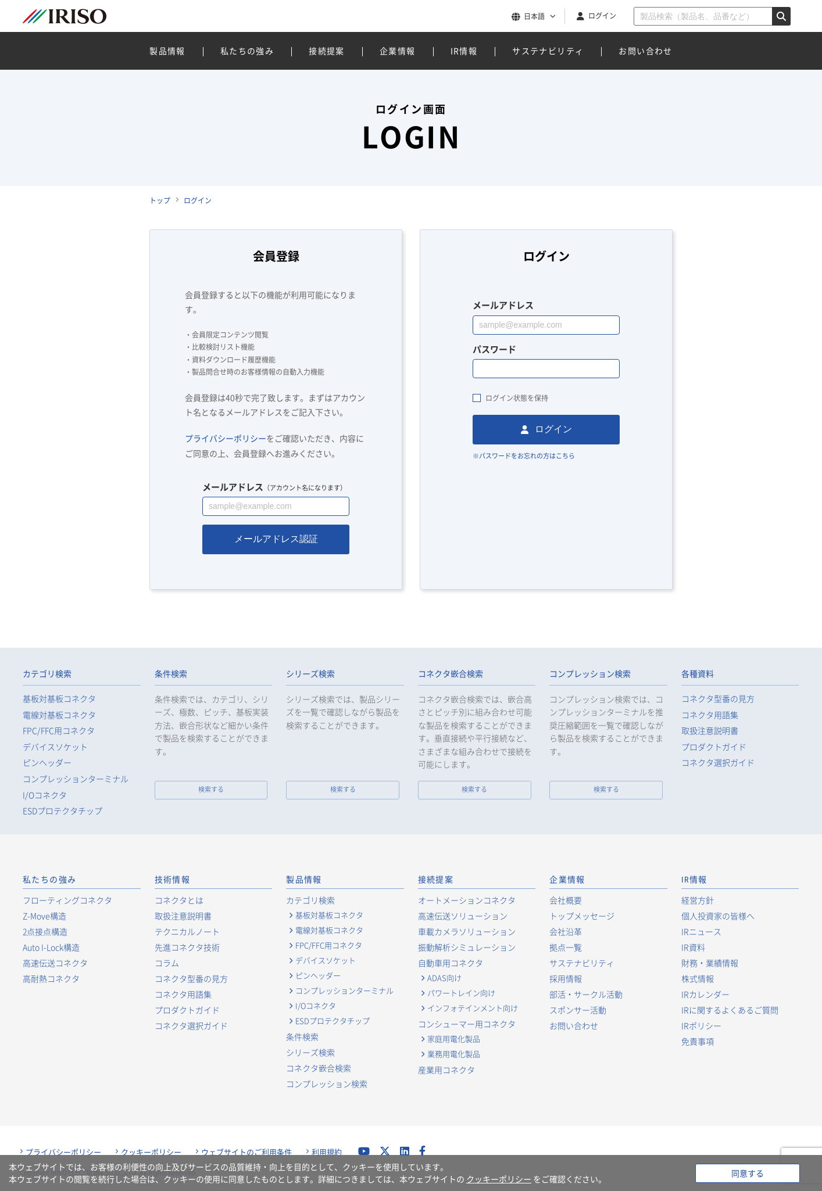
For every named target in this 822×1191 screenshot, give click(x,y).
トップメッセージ (581, 915)
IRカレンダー (705, 994)
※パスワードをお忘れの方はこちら (524, 456)
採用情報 (565, 978)
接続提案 (327, 50)
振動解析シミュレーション (467, 947)
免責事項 (697, 1041)
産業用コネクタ (446, 1069)
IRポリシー (701, 1025)
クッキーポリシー (151, 1152)
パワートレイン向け (461, 993)
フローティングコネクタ (67, 900)
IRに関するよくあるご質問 (729, 1010)
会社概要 (565, 900)
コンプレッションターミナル (75, 778)
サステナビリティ (548, 50)
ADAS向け (444, 977)
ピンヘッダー (47, 762)
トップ (159, 200)
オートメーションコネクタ (467, 900)
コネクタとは (179, 900)
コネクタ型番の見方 (718, 698)
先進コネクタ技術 (187, 947)
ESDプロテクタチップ (62, 810)
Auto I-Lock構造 (51, 947)
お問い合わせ (645, 50)
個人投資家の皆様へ (718, 915)
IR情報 (464, 50)
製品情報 (167, 50)
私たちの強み (247, 50)
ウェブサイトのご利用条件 (246, 1152)
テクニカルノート (187, 931)
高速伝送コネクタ (55, 962)
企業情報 (398, 50)
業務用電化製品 (453, 1054)
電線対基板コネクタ (59, 714)
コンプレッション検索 (590, 674)
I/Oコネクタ (45, 795)
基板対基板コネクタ (59, 698)
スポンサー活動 (577, 1010)
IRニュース (701, 931)
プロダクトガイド (713, 746)
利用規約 (327, 1152)
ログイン (602, 15)
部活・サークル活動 (586, 994)
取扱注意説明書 (709, 730)
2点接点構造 (45, 931)
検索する (211, 789)
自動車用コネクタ (450, 962)
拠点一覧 (565, 947)
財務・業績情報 (709, 962)
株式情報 (697, 978)
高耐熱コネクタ (51, 978)
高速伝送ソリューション (463, 915)
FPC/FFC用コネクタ (59, 730)
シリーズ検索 (310, 674)
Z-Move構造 (44, 915)
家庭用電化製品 (453, 1038)
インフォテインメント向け (472, 1008)
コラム (167, 962)
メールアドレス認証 (276, 539)
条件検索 (171, 674)
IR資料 (693, 947)
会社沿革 (565, 931)
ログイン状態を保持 (516, 398)
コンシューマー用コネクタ (467, 1023)
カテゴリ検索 (47, 674)
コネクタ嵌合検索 (450, 674)
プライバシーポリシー (225, 438)
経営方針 (697, 900)
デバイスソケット (55, 746)
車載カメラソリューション (467, 931)
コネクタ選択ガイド (718, 762)
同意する (747, 1173)
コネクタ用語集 (709, 714)
